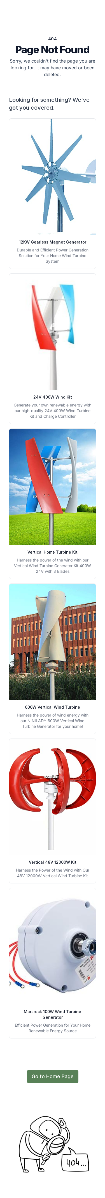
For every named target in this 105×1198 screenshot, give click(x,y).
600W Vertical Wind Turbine (52, 707)
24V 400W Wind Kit (52, 397)
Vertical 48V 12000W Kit (52, 862)
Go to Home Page (53, 1076)
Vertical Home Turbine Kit (52, 552)
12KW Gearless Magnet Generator (52, 242)
